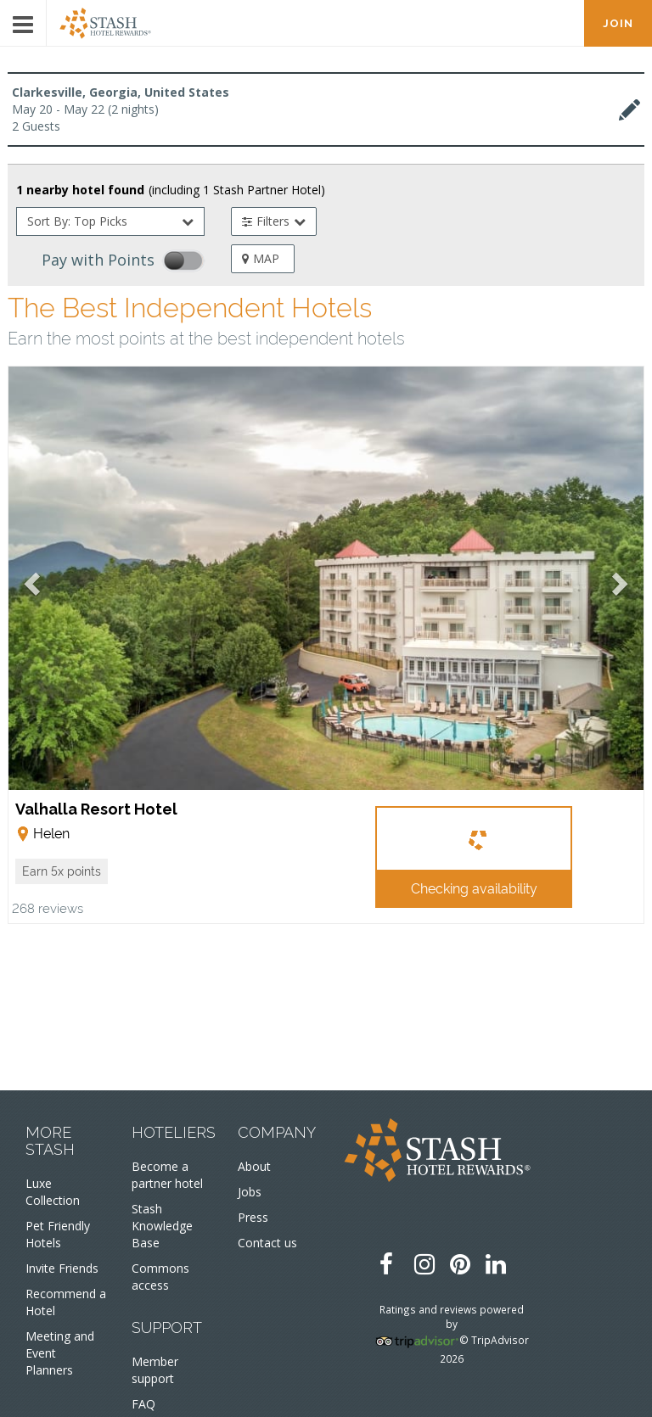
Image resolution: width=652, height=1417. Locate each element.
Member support (155, 1369)
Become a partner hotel (167, 1174)
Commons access (160, 1276)
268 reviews (47, 907)
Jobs (249, 1192)
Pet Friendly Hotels (57, 1234)
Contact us (267, 1243)
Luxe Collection (52, 1191)
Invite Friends (61, 1268)
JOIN (618, 23)
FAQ (143, 1404)
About (254, 1166)
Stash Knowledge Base (162, 1226)
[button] (61, 871)
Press (253, 1217)
